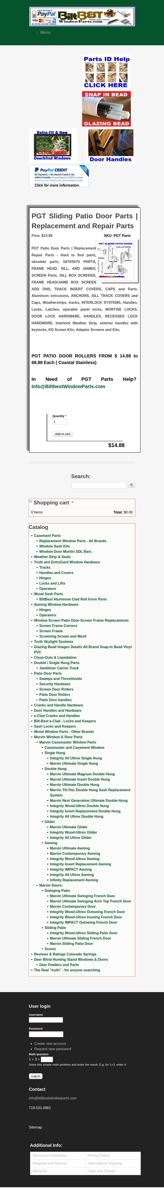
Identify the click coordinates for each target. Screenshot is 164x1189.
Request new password (52, 1049)
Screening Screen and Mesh (63, 636)
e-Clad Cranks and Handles (57, 716)
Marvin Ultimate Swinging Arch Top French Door (90, 901)
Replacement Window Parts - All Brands (72, 541)
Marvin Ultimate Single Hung (74, 763)
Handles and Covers (56, 573)
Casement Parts (47, 536)
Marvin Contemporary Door (73, 906)
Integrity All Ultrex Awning (72, 875)
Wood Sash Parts (48, 594)
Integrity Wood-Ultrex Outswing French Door (87, 912)
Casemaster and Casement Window (74, 747)
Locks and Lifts (52, 583)
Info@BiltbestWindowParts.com (68, 386)
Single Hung (55, 753)
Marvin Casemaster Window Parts (67, 742)
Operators (47, 589)
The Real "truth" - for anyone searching (67, 970)
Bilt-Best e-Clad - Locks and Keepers (65, 721)
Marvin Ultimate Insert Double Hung (80, 779)
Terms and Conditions (50, 1155)
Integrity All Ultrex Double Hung (76, 816)
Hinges (45, 578)
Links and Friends (102, 1171)
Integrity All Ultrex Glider (71, 838)
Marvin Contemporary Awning (75, 853)
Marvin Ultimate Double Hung (74, 785)
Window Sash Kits (54, 546)
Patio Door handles (55, 700)
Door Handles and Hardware (57, 710)
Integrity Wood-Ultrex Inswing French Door (86, 917)
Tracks (45, 567)
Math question (39, 1054)
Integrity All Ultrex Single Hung (76, 758)
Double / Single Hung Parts (56, 663)
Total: (118, 512)
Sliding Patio (55, 928)
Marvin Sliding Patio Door (71, 944)
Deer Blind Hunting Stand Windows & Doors (71, 959)
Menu (43, 32)
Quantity (59, 416)
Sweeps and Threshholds (60, 679)
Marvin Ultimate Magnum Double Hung (82, 774)
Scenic (50, 949)
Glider (50, 822)
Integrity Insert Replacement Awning (80, 864)
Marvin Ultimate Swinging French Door (82, 896)
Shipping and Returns (50, 1163)
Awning (51, 843)
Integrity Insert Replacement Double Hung (85, 811)
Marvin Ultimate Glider (69, 827)
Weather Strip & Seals (52, 557)
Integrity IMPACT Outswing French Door (84, 922)
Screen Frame (51, 631)
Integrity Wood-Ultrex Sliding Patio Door (84, 933)
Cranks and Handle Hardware (58, 705)
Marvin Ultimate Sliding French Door (80, 938)
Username (37, 1014)
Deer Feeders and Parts (59, 965)
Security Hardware (55, 684)
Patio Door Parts (48, 673)
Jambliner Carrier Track (59, 668)
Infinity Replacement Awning (74, 880)
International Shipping (105, 1163)
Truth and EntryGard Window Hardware (67, 562)
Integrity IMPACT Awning (71, 869)
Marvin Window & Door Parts (58, 737)
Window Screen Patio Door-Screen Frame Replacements (81, 620)
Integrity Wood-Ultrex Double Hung (79, 806)
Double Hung (56, 769)
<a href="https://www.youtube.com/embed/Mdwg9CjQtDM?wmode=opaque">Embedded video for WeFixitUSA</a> (55, 72)
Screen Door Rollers (56, 689)
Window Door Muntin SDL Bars (65, 551)
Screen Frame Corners (58, 626)
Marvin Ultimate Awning (70, 848)
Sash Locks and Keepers (55, 726)
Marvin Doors (50, 885)
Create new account (50, 1044)
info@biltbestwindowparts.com (53, 1098)
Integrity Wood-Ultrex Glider (73, 832)
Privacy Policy (99, 1155)
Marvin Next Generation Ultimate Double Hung (89, 800)
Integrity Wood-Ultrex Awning (75, 859)
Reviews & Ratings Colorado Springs (65, 954)
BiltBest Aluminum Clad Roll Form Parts (73, 599)
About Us (40, 1171)
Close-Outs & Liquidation (55, 657)
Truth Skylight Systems (53, 642)
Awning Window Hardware (56, 604)
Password (36, 1028)
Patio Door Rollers (54, 694)
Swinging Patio (57, 891)
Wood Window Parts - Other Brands (64, 732)
